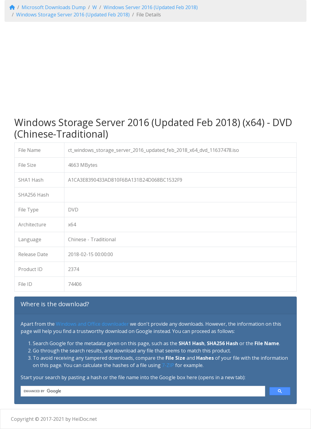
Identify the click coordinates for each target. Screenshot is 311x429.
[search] (142, 391)
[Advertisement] (155, 69)
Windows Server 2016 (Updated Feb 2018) (151, 7)
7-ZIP (168, 365)
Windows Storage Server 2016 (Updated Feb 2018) (73, 14)
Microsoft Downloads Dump (54, 7)
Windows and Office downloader (92, 324)
